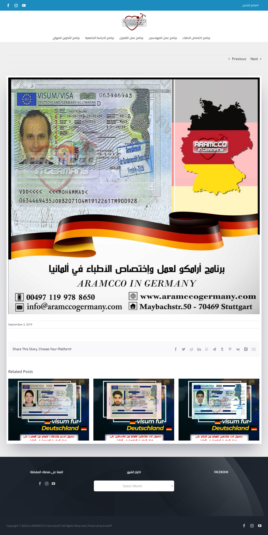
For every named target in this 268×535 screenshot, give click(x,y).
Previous (239, 58)
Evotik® (107, 525)
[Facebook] (40, 483)
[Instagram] (46, 483)
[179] (134, 196)
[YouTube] (53, 483)
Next (254, 58)
